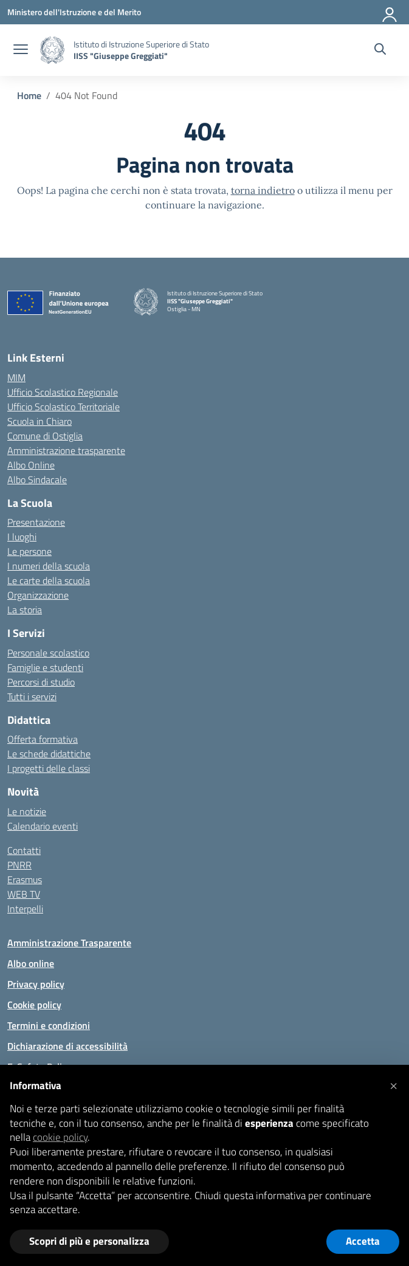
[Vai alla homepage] (52, 50)
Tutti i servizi (32, 696)
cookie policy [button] (60, 1137)
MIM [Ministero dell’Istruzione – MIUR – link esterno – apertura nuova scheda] (16, 377)
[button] (393, 1084)
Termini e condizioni (48, 1025)
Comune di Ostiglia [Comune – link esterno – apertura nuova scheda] (45, 435)
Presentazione (36, 522)
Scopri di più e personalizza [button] (89, 1241)
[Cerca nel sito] (380, 50)
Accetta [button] (363, 1241)
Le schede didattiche (49, 753)
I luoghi (21, 536)
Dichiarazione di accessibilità (67, 1046)
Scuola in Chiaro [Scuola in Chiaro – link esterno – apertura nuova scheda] (39, 421)
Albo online (30, 963)
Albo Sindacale (37, 479)
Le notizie (26, 811)
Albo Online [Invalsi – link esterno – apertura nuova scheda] (31, 465)
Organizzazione (38, 595)
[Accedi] (390, 12)
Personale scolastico (48, 652)
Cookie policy (34, 1004)
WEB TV (23, 894)
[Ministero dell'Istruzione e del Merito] (74, 11)
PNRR (19, 865)
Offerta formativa (42, 739)
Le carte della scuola (48, 580)
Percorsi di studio (41, 682)
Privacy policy (35, 984)
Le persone (29, 551)
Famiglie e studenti (45, 667)
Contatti (24, 850)
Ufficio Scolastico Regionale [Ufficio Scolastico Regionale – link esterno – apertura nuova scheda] (62, 392)
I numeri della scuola (48, 566)
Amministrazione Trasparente (69, 942)
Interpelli (25, 908)
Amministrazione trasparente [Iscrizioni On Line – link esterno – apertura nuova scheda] (66, 450)
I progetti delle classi (48, 768)
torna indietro (263, 190)
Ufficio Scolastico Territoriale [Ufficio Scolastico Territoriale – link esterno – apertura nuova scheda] (63, 406)
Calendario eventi (42, 826)
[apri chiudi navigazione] (20, 50)
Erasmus (24, 879)
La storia (24, 609)
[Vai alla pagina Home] (29, 95)
